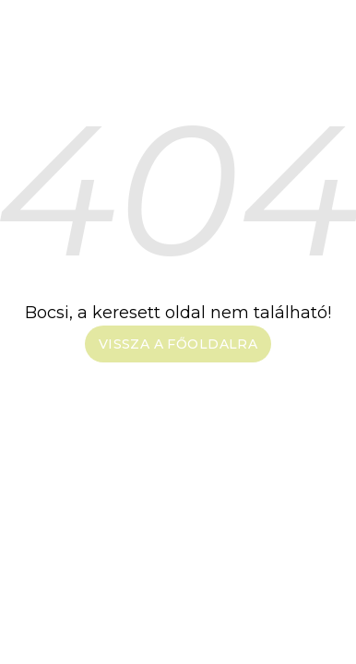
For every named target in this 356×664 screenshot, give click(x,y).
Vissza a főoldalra (178, 344)
